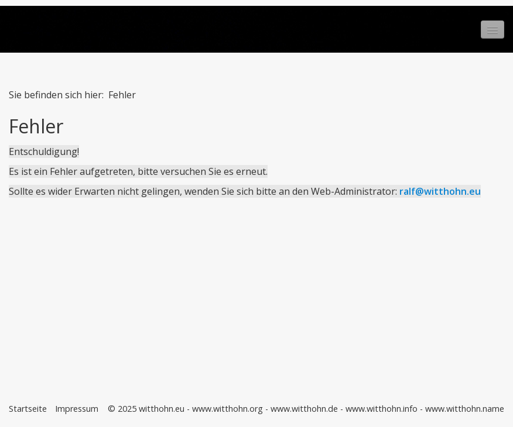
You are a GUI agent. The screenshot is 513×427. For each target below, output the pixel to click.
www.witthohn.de (304, 408)
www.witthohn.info (382, 408)
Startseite (28, 408)
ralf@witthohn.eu (440, 191)
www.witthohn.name (464, 408)
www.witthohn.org (227, 408)
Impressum (76, 408)
